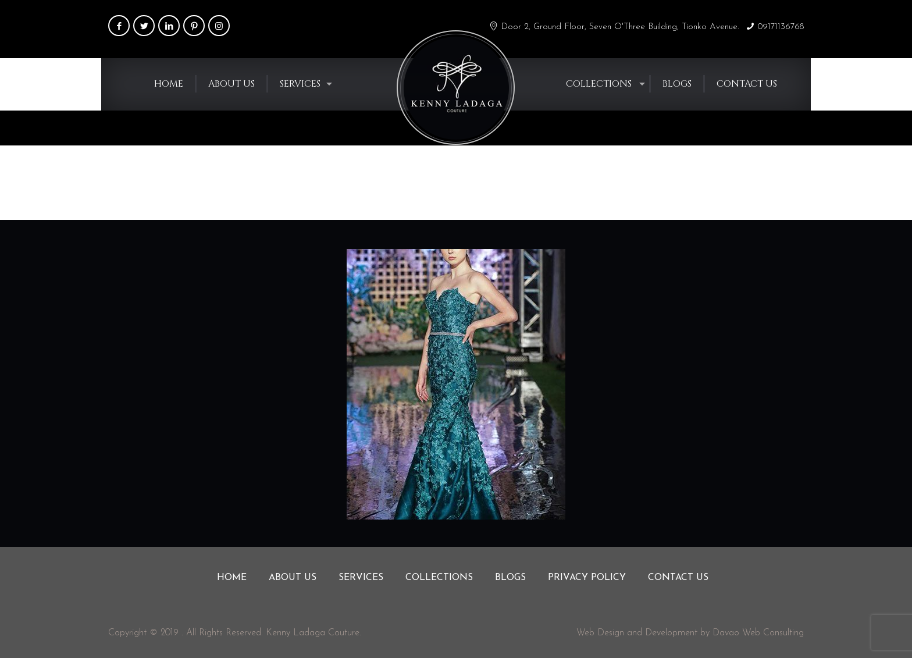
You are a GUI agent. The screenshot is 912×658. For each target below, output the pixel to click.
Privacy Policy (587, 577)
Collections (439, 577)
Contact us (678, 577)
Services (361, 577)
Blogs (510, 577)
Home (702, 182)
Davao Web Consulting (758, 633)
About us (292, 577)
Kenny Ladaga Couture (312, 633)
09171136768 (781, 27)
